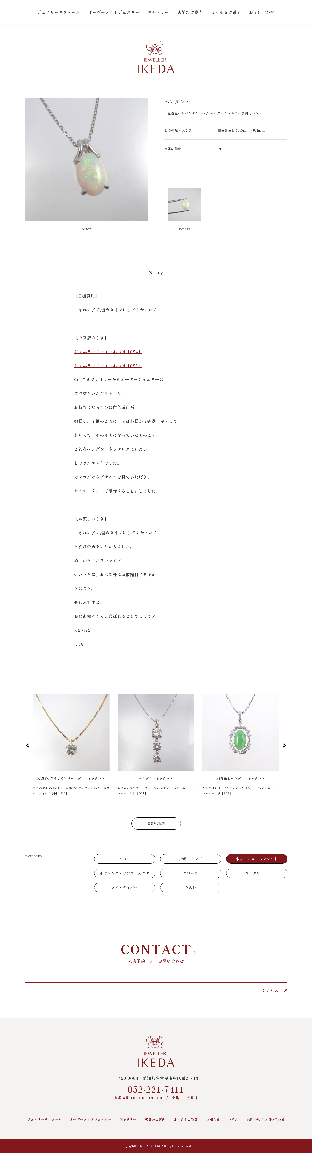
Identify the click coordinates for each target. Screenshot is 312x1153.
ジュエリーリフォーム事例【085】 (108, 365)
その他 (190, 887)
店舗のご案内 (190, 12)
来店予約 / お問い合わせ (266, 1119)
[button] (27, 745)
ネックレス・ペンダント (256, 858)
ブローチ (190, 873)
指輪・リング (190, 858)
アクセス (274, 991)
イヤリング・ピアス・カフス (124, 873)
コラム (233, 1119)
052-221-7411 (156, 1091)
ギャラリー (158, 12)
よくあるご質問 (226, 12)
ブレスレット (256, 873)
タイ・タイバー (124, 887)
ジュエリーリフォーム (58, 12)
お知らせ (213, 1119)
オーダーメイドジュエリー (113, 12)
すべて (124, 858)
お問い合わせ (262, 12)
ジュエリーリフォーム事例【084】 (108, 352)
